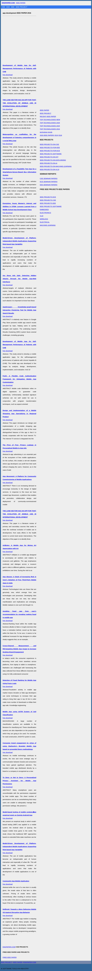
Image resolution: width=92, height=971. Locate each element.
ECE (8, 7)
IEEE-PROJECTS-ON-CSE (49, 144)
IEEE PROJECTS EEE (48, 203)
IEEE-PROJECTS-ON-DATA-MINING (53, 160)
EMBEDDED (44, 209)
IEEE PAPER (20, 3)
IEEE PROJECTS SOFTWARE (51, 154)
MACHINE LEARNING (48, 225)
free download (19, 448)
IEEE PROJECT (21, 7)
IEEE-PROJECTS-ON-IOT (49, 157)
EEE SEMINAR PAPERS (48, 185)
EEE (13, 7)
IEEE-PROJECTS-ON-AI (48, 163)
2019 (56, 135)
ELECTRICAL (45, 222)
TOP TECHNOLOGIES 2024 (50, 129)
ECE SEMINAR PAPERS (48, 181)
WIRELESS (44, 219)
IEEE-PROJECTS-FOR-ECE (50, 151)
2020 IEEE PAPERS (47, 135)
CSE (3, 7)
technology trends (46, 132)
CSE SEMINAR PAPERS (48, 178)
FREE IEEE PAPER (9, 957)
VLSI (41, 216)
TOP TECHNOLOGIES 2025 (50, 126)
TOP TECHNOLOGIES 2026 (50, 123)
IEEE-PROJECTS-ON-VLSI (49, 169)
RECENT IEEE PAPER (48, 116)
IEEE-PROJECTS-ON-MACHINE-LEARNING (56, 166)
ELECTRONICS (45, 213)
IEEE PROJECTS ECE (48, 197)
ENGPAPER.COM (9, 947)
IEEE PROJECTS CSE (48, 200)
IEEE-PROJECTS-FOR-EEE (50, 147)
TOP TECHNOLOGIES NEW (50, 119)
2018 (60, 135)
